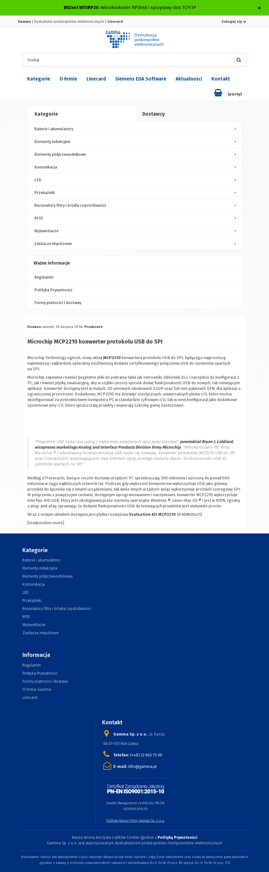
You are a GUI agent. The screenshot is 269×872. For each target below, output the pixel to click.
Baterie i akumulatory (53, 129)
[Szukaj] (239, 60)
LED (37, 180)
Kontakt (220, 79)
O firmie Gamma (36, 689)
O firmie (68, 79)
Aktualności (189, 79)
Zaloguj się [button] (234, 21)
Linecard (96, 79)
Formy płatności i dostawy (57, 302)
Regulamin (44, 277)
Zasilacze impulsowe (53, 243)
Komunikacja (45, 167)
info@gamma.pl (142, 766)
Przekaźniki (44, 192)
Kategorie (38, 79)
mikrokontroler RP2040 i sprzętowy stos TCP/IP (148, 7)
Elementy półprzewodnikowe (60, 154)
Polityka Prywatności (53, 290)
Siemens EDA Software (140, 79)
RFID (38, 218)
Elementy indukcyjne (52, 141)
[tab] (81, 114)
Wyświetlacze (46, 230)
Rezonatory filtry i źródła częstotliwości (70, 205)
